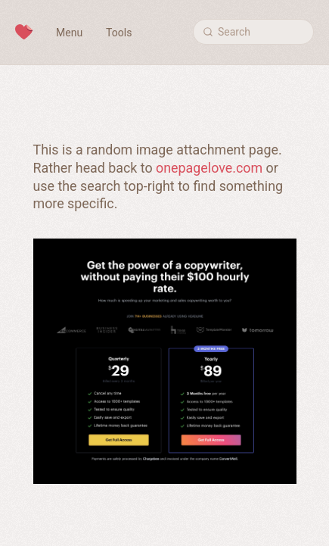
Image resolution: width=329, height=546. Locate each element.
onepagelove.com (209, 168)
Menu (69, 33)
